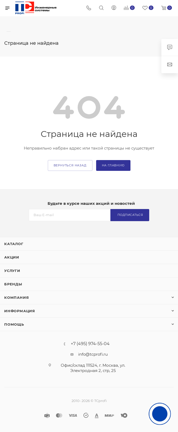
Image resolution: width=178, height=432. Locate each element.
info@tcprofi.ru (93, 354)
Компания (16, 297)
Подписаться (130, 215)
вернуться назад (70, 165)
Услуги (12, 271)
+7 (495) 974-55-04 (90, 344)
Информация (19, 311)
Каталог (14, 244)
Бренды (13, 284)
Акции (11, 257)
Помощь (14, 324)
